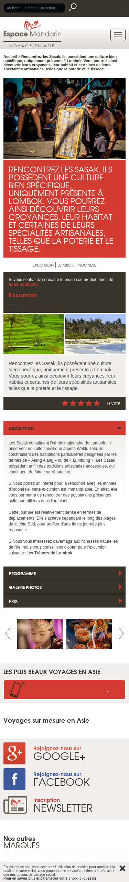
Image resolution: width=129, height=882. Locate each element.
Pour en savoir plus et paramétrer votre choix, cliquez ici (49, 878)
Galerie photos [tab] (25, 587)
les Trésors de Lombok (50, 553)
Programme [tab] (22, 573)
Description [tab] (21, 428)
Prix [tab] (13, 601)
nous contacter (23, 284)
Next (121, 633)
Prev (7, 633)
